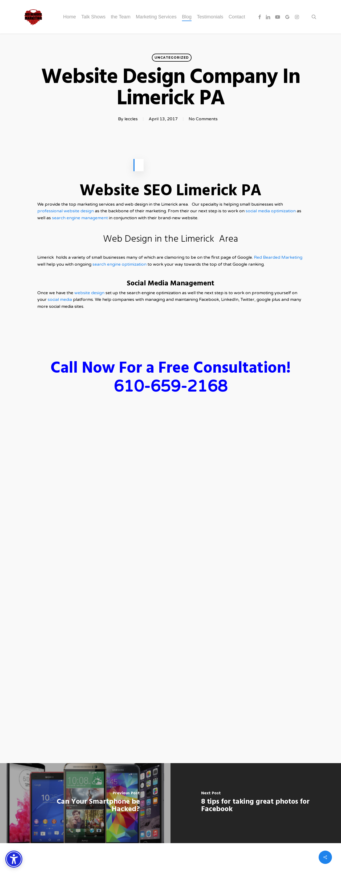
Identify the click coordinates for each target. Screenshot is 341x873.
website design (89, 293)
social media (60, 299)
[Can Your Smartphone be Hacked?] (85, 803)
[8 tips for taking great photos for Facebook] (255, 803)
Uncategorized (172, 57)
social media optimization (271, 211)
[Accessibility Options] (13, 859)
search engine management (80, 218)
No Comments (203, 119)
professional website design (65, 211)
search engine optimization (119, 264)
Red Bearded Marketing (278, 257)
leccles (131, 119)
